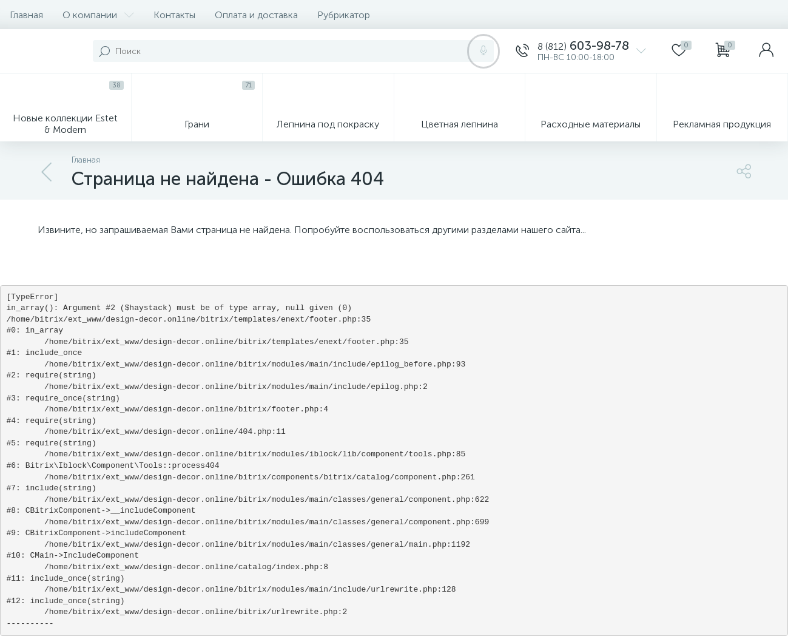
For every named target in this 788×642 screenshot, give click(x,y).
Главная (26, 15)
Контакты (174, 15)
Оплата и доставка (256, 15)
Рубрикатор (343, 15)
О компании (98, 15)
